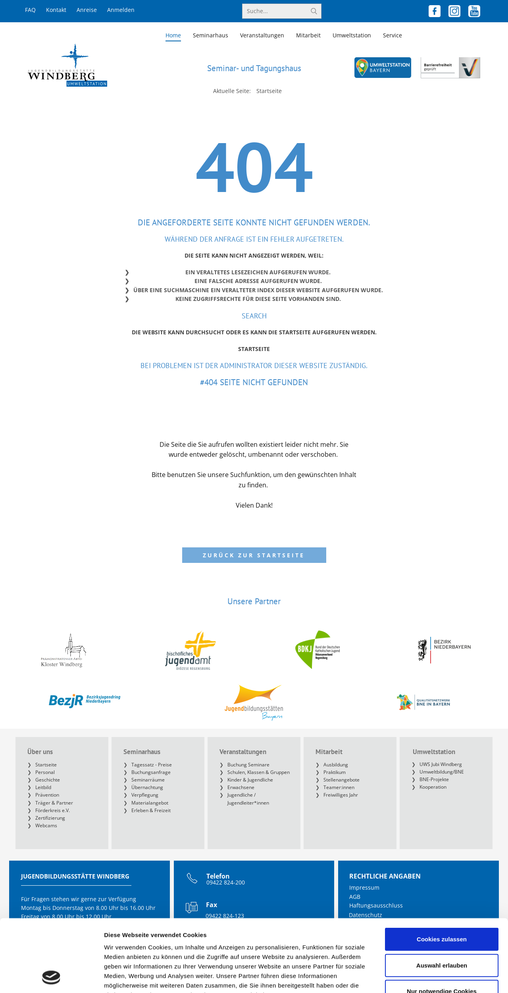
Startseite (254, 349)
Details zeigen (422, 977)
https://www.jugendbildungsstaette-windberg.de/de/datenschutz (200, 946)
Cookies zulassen (442, 871)
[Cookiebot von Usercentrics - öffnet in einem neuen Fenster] (51, 977)
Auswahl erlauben (441, 897)
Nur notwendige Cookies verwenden (442, 928)
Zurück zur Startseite (254, 555)
